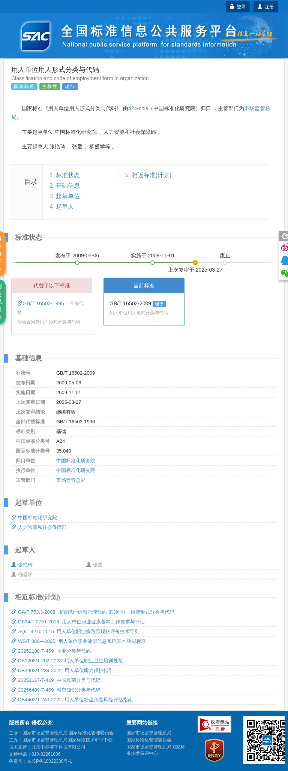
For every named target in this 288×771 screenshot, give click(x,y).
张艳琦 (22, 565)
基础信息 (68, 185)
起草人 (65, 206)
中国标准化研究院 (75, 460)
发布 (77, 255)
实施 (153, 255)
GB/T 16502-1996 (41, 303)
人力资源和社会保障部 (39, 527)
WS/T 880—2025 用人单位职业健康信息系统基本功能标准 (78, 641)
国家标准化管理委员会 (148, 740)
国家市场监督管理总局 (148, 732)
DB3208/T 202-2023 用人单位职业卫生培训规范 (67, 660)
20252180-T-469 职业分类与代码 (51, 651)
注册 (266, 6)
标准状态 (68, 175)
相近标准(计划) (152, 175)
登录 (238, 6)
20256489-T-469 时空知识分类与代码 (55, 690)
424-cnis (138, 108)
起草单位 (68, 196)
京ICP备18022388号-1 (49, 761)
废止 (225, 255)
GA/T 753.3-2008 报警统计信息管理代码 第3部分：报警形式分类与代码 (92, 612)
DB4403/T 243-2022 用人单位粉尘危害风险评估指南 (72, 699)
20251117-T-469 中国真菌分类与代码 (55, 680)
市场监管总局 (71, 480)
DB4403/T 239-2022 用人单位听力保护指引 (62, 670)
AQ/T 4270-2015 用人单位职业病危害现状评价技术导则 (75, 631)
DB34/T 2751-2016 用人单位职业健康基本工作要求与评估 (78, 622)
